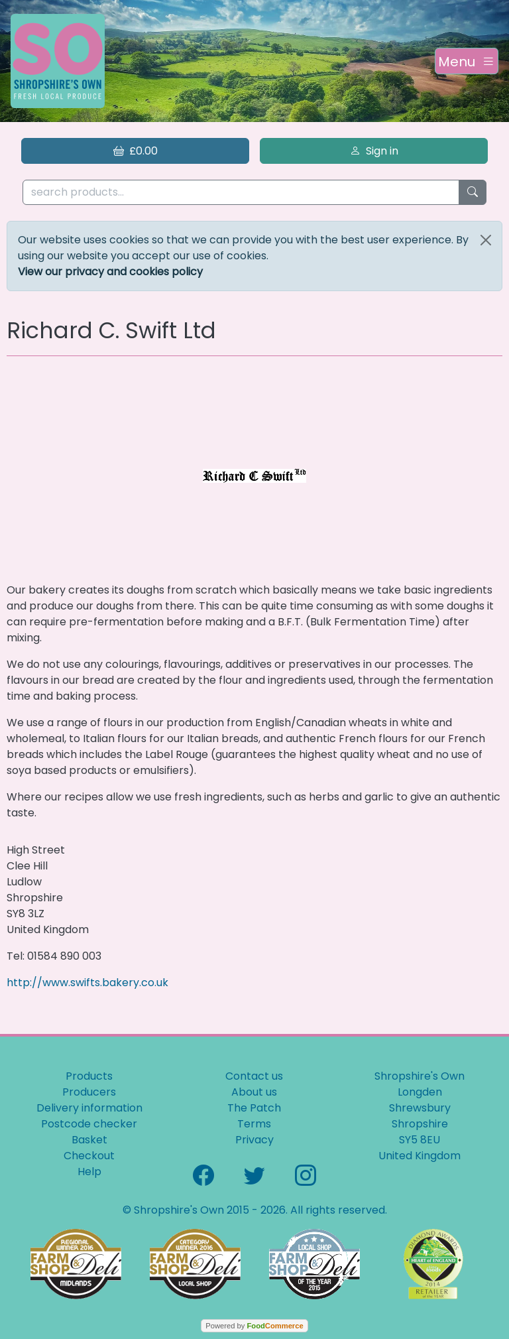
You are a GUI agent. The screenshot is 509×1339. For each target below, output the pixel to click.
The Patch (254, 1108)
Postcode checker (89, 1123)
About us (254, 1092)
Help (89, 1171)
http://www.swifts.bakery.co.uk (87, 982)
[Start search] (472, 193)
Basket (89, 1139)
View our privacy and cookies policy (110, 271)
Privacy (254, 1139)
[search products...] (241, 193)
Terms (254, 1123)
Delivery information (89, 1108)
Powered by (254, 1326)
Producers (89, 1092)
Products (89, 1076)
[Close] (486, 240)
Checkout (89, 1155)
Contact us (254, 1076)
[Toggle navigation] (466, 61)
